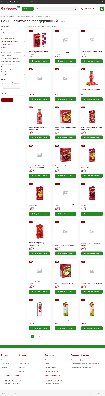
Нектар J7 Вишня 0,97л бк (36, 320)
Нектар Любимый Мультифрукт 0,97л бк (91, 52)
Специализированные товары (10, 61)
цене (48, 26)
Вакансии (4, 360)
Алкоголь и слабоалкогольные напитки (10, 70)
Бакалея (3, 36)
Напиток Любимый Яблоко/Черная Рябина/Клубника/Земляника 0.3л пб (91, 90)
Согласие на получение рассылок (82, 367)
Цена (3, 79)
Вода (4, 47)
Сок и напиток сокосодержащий (41, 16)
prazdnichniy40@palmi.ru (52, 383)
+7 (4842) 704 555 (11, 383)
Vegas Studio (100, 393)
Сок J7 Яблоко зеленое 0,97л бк (63, 320)
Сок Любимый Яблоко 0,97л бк (63, 91)
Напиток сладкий (7, 44)
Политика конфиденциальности (81, 360)
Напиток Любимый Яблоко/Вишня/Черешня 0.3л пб (38, 128)
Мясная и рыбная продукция (10, 58)
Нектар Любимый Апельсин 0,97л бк (39, 91)
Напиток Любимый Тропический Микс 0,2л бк (65, 128)
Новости (47, 360)
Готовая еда (4, 67)
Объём (3, 94)
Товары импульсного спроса (9, 30)
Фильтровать (7, 100)
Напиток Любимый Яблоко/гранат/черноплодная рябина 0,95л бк (38, 166)
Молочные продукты (7, 64)
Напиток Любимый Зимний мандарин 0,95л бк (65, 204)
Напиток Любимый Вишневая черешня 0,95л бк (92, 204)
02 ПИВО (4, 74)
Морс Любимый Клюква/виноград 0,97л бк (90, 244)
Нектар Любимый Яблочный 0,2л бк (64, 283)
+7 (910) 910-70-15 (89, 9)
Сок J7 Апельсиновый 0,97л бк (89, 320)
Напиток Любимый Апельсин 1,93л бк (91, 283)
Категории (5, 26)
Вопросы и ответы (51, 367)
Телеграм (21, 367)
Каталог (28, 9)
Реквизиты (22, 360)
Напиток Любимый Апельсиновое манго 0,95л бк (38, 204)
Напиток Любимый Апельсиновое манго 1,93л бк (90, 166)
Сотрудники (5, 363)
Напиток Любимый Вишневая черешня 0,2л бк (65, 166)
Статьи (47, 363)
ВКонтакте (21, 371)
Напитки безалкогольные (23, 16)
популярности (42, 26)
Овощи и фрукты (6, 55)
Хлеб (2, 33)
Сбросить (19, 100)
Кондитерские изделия (8, 38)
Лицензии (4, 367)
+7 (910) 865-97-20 (12, 380)
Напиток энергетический (10, 50)
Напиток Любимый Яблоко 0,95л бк (64, 245)
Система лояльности (39, 2)
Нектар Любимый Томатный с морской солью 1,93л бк (91, 128)
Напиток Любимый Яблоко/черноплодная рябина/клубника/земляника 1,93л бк (38, 244)
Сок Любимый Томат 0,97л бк (63, 53)
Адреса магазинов (25, 2)
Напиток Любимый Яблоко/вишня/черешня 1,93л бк (38, 52)
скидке (54, 26)
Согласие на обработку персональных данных (86, 363)
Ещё (101, 2)
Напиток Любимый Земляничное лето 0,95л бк (39, 282)
